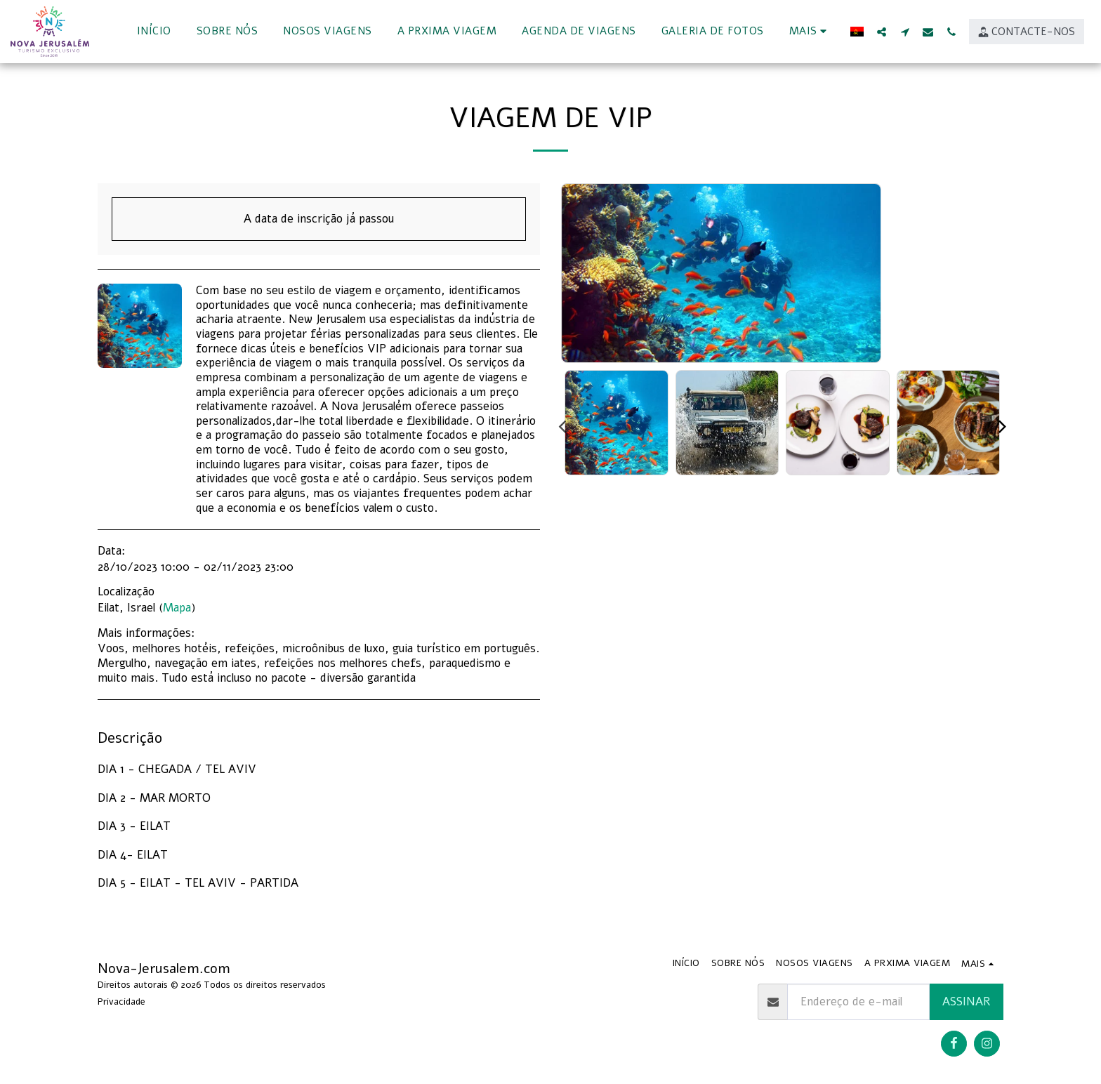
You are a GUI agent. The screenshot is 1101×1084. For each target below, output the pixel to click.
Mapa (177, 608)
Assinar (966, 1001)
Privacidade (121, 1002)
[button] (881, 31)
